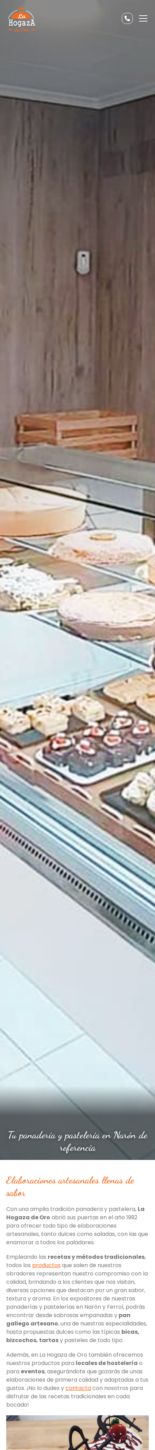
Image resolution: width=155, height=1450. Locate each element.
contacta (78, 1388)
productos (46, 1265)
